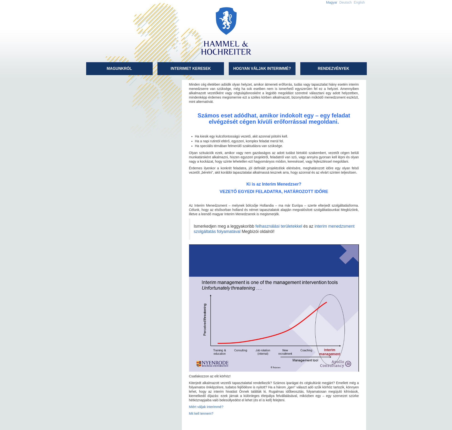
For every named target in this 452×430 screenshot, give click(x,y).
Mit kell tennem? (201, 413)
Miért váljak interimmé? (206, 407)
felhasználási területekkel (278, 226)
